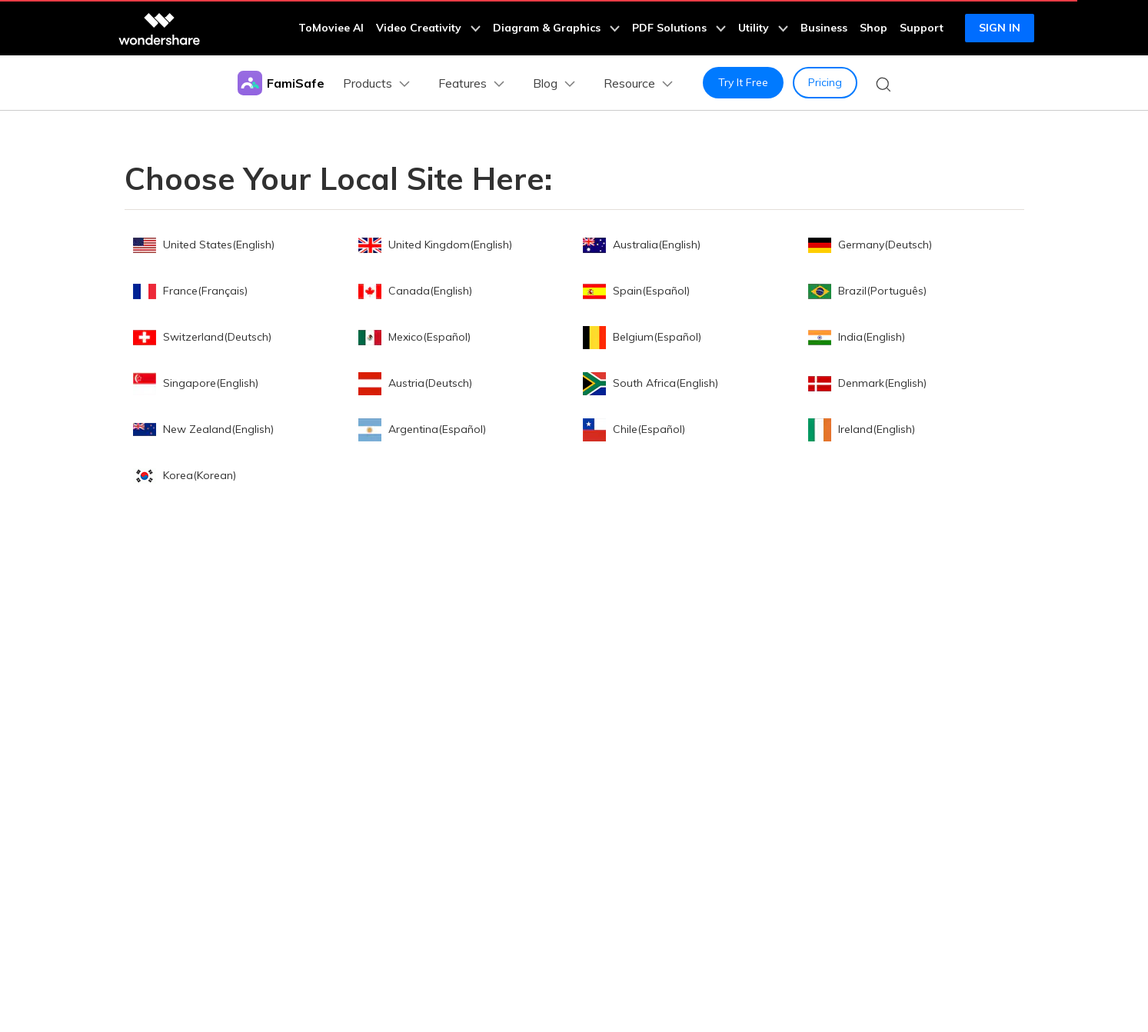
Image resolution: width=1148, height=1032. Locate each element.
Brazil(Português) (867, 291)
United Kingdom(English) (435, 244)
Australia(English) (641, 244)
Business (823, 28)
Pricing (825, 82)
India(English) (856, 337)
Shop (873, 28)
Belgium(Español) (642, 337)
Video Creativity (428, 28)
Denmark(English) (867, 383)
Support (921, 28)
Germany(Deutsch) (870, 244)
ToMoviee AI (331, 28)
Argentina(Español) (422, 429)
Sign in (999, 28)
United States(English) (204, 244)
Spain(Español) (636, 291)
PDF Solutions (679, 28)
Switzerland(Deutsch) (202, 337)
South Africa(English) (650, 383)
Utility (763, 28)
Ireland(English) (861, 429)
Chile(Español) (634, 429)
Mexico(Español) (414, 337)
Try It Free (743, 82)
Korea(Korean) (184, 475)
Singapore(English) (195, 383)
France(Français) (190, 291)
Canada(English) (415, 291)
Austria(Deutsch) (415, 383)
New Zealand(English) (203, 429)
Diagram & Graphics (556, 28)
